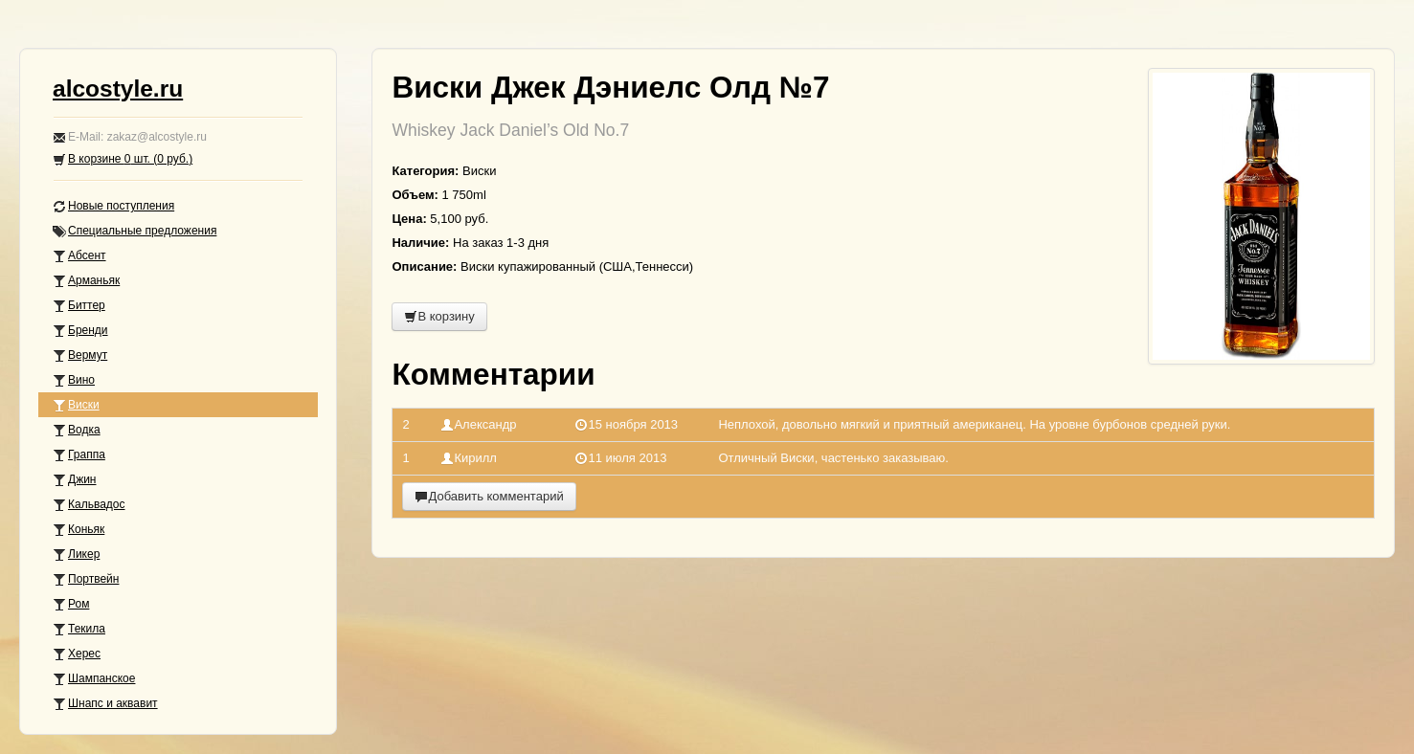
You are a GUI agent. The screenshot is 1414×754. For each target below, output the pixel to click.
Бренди (80, 330)
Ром (71, 604)
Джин (74, 480)
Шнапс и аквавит (105, 704)
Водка (77, 430)
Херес (77, 654)
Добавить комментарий (489, 496)
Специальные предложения (134, 231)
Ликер (76, 554)
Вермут (80, 355)
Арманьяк (86, 281)
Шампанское (94, 679)
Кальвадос (89, 505)
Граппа (79, 455)
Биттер (79, 306)
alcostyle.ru (118, 88)
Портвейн (86, 579)
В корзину (439, 316)
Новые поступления (113, 206)
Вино (74, 380)
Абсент (79, 256)
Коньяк (78, 529)
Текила (79, 629)
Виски (76, 405)
